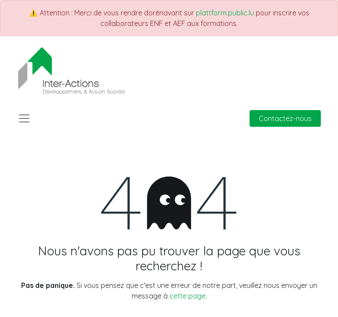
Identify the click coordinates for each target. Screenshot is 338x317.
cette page (187, 295)
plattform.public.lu (225, 12)
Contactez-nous (285, 118)
